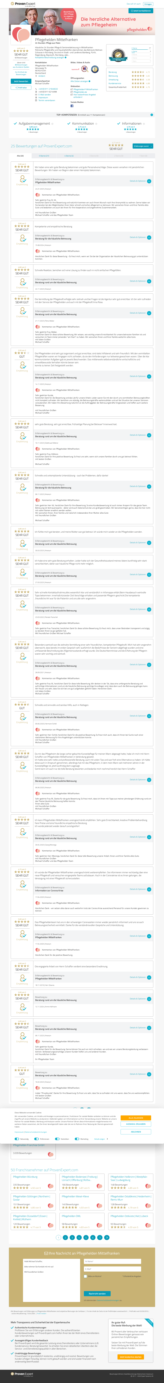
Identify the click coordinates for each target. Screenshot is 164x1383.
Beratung (113, 72)
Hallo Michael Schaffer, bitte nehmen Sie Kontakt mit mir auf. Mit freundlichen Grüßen (51, 1280)
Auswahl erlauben (136, 1363)
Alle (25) (20, 155)
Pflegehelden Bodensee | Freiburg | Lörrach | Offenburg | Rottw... (80, 1178)
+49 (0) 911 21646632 (48, 88)
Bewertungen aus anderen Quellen (21, 66)
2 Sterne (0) (118, 155)
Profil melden (41, 1313)
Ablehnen (136, 1371)
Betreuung (113, 75)
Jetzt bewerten (21, 81)
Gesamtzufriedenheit (117, 87)
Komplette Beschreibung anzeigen (50, 57)
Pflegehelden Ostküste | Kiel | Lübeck (129, 1216)
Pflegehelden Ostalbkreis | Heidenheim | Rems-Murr (131, 1198)
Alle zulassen (136, 1357)
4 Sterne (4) (69, 155)
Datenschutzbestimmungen (36, 1371)
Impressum (19, 1371)
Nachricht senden (97, 1293)
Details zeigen (99, 1378)
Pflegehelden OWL (71, 1216)
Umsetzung (113, 79)
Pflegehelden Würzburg (25, 1176)
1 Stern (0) (143, 155)
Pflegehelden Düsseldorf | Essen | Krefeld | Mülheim (30, 1217)
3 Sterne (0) (93, 155)
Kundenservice (115, 83)
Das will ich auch (134, 3)
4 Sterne (134, 51)
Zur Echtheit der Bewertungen (21, 73)
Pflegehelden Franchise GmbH (28, 1145)
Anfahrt (41, 76)
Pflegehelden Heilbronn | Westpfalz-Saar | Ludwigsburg (129, 1178)
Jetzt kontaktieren (141, 10)
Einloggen (148, 4)
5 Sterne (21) (44, 155)
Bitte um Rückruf (94, 1276)
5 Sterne (134, 48)
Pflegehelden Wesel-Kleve (75, 1196)
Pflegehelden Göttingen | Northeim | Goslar (31, 1198)
